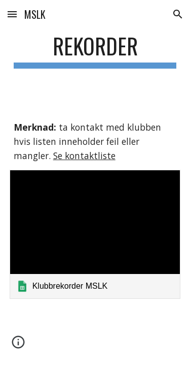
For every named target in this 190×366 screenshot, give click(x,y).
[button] (12, 14)
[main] (95, 50)
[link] (95, 234)
